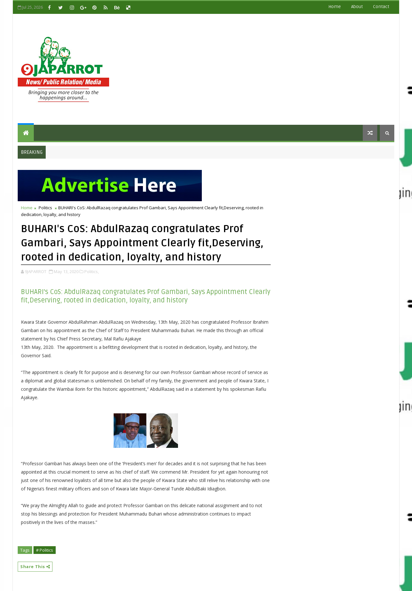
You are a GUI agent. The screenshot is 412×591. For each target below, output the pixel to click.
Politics (45, 208)
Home (334, 6)
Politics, (91, 271)
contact (381, 6)
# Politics (44, 550)
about (357, 6)
